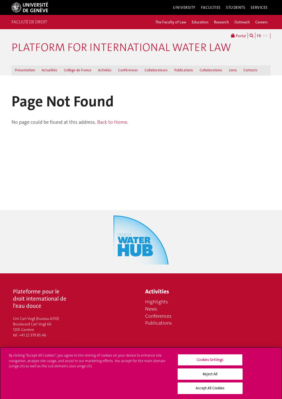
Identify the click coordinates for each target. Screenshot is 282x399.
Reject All (210, 376)
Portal (238, 35)
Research (221, 22)
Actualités (49, 70)
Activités (105, 70)
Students (235, 7)
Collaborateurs (156, 70)
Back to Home (112, 122)
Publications (183, 70)
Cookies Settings (210, 361)
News (151, 309)
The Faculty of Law (170, 22)
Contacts (250, 70)
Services (259, 7)
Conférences (128, 70)
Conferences (158, 316)
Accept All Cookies (210, 390)
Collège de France (77, 70)
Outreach (242, 22)
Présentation (25, 70)
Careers (261, 22)
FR (259, 35)
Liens (233, 70)
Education (200, 22)
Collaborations (211, 70)
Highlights (156, 301)
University (184, 7)
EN (265, 35)
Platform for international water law (121, 47)
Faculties (211, 7)
